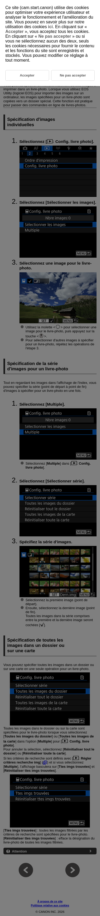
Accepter (15, 31)
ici (50, 26)
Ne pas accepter (54, 36)
